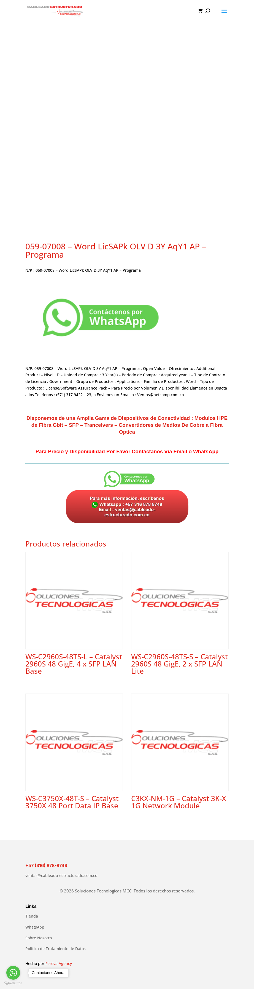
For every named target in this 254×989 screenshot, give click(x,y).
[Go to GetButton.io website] (13, 983)
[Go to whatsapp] (13, 973)
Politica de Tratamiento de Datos (55, 948)
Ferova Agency (58, 963)
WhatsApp (34, 927)
